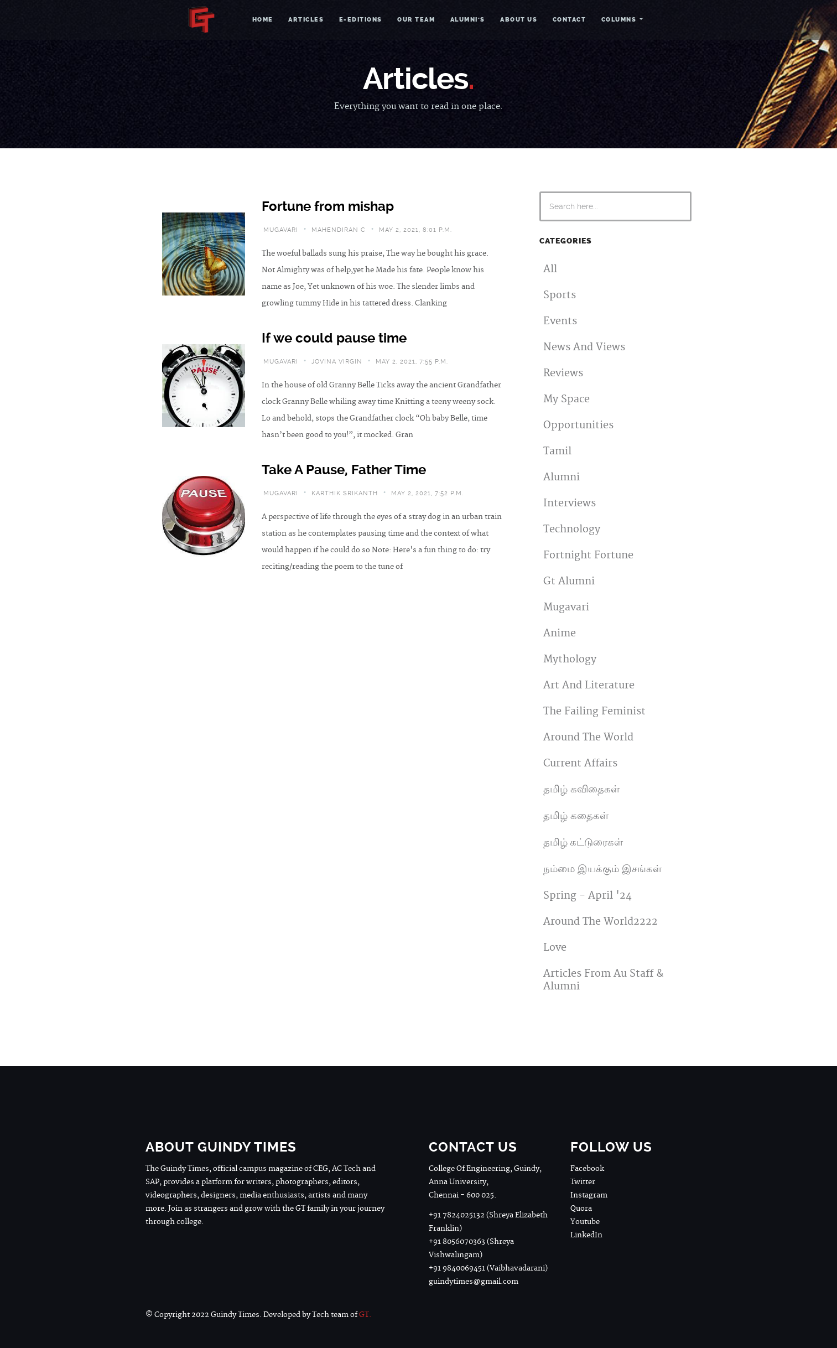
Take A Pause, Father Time (344, 470)
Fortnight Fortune (588, 555)
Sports (559, 295)
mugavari (280, 230)
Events (560, 321)
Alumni (561, 477)
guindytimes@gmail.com (473, 1281)
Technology (571, 529)
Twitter (582, 1182)
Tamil (557, 451)
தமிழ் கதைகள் (576, 816)
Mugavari (566, 607)
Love (554, 947)
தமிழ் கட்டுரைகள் (583, 842)
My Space (566, 399)
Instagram (588, 1195)
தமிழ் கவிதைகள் (581, 789)
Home (262, 19)
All (550, 269)
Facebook (587, 1168)
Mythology (569, 659)
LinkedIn (586, 1235)
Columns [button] (619, 19)
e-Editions (360, 19)
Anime (559, 633)
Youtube (585, 1221)
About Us (518, 19)
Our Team (416, 19)
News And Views (584, 347)
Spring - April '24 (587, 895)
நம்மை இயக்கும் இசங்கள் (602, 869)
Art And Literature (589, 685)
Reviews (563, 373)
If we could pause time (334, 338)
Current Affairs (580, 763)
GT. (365, 1314)
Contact (569, 19)
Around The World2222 (600, 921)
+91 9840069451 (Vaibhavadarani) (488, 1268)
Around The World (588, 737)
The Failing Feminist (594, 711)
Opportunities (578, 425)
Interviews (569, 503)
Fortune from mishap (328, 206)
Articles (306, 19)
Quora (581, 1208)
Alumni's (467, 19)
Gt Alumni (569, 581)
